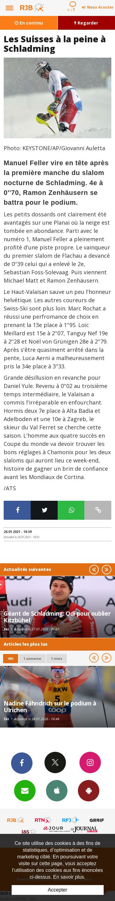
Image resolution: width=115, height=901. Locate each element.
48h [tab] (10, 658)
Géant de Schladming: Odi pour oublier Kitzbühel (57, 617)
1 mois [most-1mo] (56, 658)
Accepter (57, 889)
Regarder (86, 23)
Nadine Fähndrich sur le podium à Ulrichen (50, 706)
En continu (29, 23)
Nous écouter (100, 7)
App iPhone (56, 790)
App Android (88, 790)
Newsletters (25, 790)
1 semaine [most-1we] (32, 658)
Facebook (22, 762)
